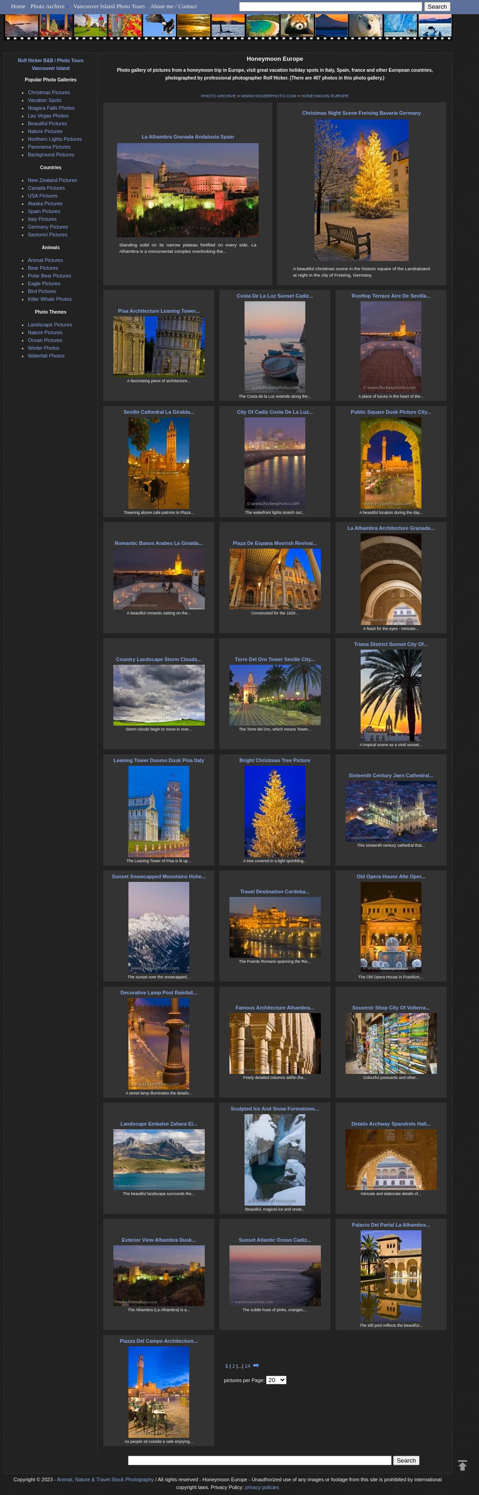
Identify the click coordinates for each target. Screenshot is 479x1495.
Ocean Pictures (45, 340)
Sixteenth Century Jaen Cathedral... (391, 775)
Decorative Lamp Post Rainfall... (159, 992)
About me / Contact (173, 6)
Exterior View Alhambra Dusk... (159, 1240)
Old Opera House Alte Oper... (391, 876)
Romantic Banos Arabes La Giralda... (159, 543)
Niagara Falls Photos (51, 108)
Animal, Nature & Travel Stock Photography (105, 1479)
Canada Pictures (46, 188)
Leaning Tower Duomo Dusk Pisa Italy (158, 760)
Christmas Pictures (49, 92)
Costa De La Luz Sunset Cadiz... (275, 296)
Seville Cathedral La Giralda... (158, 412)
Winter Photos (43, 348)
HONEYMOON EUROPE (325, 96)
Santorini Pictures (47, 234)
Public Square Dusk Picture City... (391, 412)
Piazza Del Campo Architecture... (159, 1341)
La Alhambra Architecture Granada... (391, 528)
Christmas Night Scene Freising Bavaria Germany (361, 113)
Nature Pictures (45, 131)
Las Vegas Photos (48, 115)
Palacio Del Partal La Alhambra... (391, 1225)
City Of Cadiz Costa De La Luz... (275, 412)
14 (247, 1366)
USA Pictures (43, 195)
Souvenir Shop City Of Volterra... (391, 1007)
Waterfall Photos (46, 355)
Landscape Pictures (50, 324)
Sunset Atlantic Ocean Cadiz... (275, 1240)
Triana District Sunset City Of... (391, 644)
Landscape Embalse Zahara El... (159, 1124)
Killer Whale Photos (50, 299)
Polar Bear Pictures (49, 275)
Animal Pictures (45, 260)
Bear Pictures (43, 268)
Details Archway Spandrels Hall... (391, 1124)
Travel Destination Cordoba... (274, 891)
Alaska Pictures (45, 203)
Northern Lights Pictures (55, 139)
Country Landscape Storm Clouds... (159, 659)
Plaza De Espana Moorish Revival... (275, 543)
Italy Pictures (42, 219)
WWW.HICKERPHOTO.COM (268, 96)
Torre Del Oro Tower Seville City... (275, 659)
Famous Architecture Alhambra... (274, 1007)
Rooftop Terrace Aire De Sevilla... (390, 296)
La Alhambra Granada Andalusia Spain (188, 136)
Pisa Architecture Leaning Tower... (159, 311)
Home (18, 6)
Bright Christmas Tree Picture (275, 760)
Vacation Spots (44, 100)
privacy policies (262, 1487)
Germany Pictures (48, 227)
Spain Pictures (44, 211)
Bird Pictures (42, 291)
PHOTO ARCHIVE (218, 96)
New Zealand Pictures (52, 180)
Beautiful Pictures (47, 123)
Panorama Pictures (49, 147)
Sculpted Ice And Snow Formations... (275, 1108)
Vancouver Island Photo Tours (109, 6)
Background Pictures (51, 154)
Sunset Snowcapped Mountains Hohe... (159, 876)
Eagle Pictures (44, 283)
